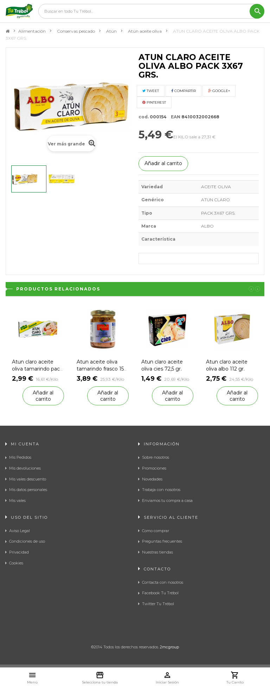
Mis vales (17, 500)
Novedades (152, 479)
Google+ (219, 91)
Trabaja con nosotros (161, 489)
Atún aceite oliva (145, 31)
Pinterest (154, 102)
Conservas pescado (76, 31)
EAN (174, 116)
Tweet (150, 91)
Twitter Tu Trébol (158, 603)
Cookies (16, 563)
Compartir (183, 91)
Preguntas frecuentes (162, 541)
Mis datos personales (28, 489)
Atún (111, 31)
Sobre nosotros (155, 457)
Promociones (154, 468)
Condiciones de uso (27, 541)
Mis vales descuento (27, 479)
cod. (144, 116)
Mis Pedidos (20, 457)
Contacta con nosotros (162, 582)
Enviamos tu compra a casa (167, 500)
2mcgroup (169, 647)
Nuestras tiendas (157, 552)
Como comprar (155, 530)
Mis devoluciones (25, 468)
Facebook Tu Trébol (160, 592)
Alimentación (32, 31)
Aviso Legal (19, 530)
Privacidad (19, 552)
